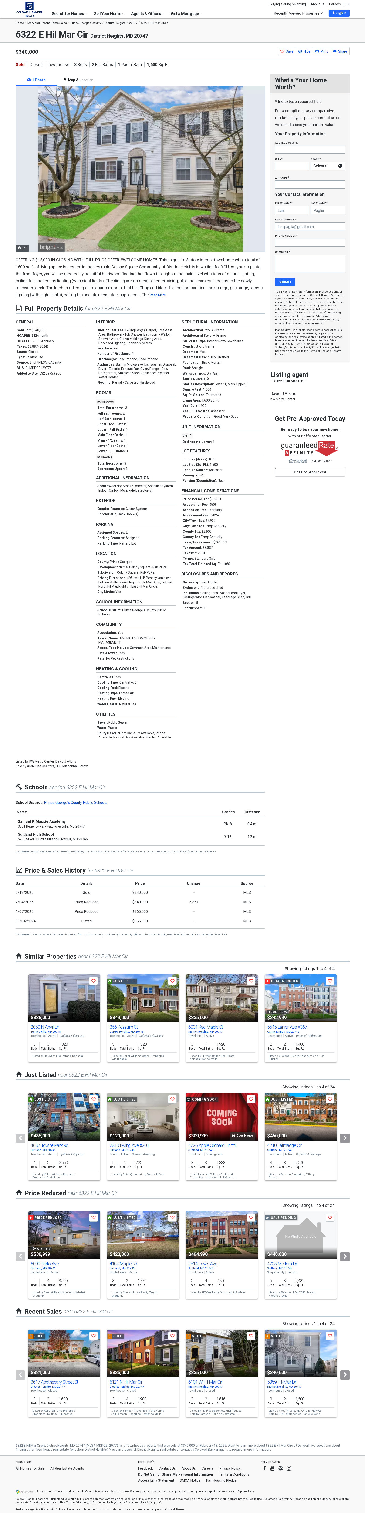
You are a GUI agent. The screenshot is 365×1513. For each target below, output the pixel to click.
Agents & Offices (147, 13)
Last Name (319, 203)
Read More (158, 295)
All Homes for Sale (30, 1468)
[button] (339, 13)
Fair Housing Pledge (221, 1480)
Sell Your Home (109, 13)
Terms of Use (317, 350)
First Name (284, 203)
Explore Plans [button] (246, 1491)
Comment (282, 252)
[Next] (345, 1138)
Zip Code (282, 177)
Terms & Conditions (234, 1474)
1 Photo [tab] (36, 80)
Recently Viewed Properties (298, 13)
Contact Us (167, 1468)
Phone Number (286, 235)
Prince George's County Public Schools (75, 802)
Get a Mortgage (186, 13)
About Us (317, 4)
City (279, 159)
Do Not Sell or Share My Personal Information (175, 1474)
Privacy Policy (230, 1468)
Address (286, 142)
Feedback (145, 1468)
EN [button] (348, 4)
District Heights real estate (156, 1449)
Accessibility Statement (156, 1480)
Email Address (286, 219)
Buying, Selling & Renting (288, 4)
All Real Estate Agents (67, 1468)
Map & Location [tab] (78, 80)
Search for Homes (69, 13)
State (316, 159)
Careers (335, 4)
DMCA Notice (190, 1480)
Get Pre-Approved (310, 472)
